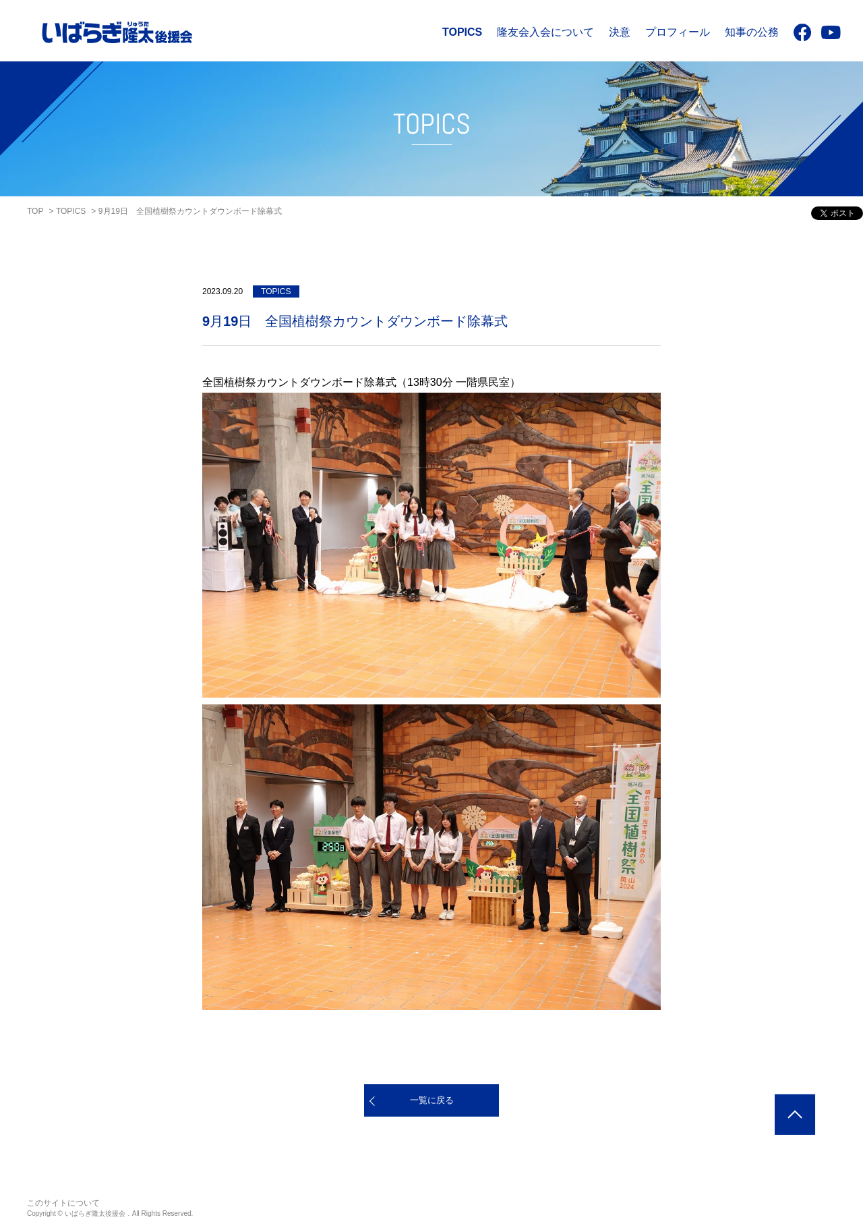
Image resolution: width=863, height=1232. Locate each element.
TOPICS (462, 32)
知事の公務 (752, 32)
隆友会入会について (545, 32)
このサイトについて (63, 1203)
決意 (619, 32)
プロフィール (677, 32)
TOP (35, 211)
